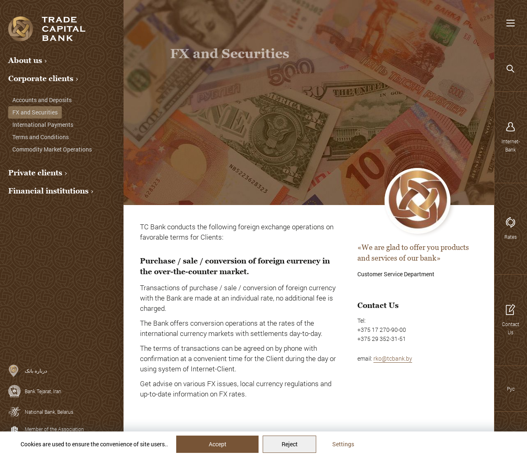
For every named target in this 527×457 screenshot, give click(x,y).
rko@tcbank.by (392, 358)
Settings (343, 444)
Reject (290, 444)
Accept (217, 444)
